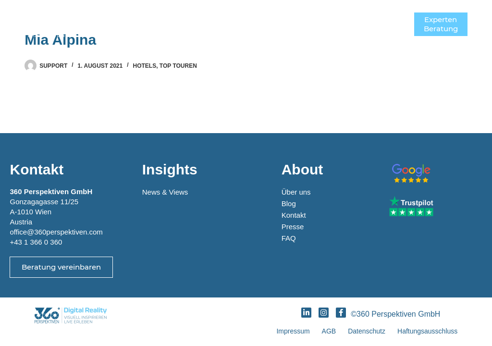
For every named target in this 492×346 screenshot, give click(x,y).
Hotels (145, 65)
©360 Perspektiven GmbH (397, 314)
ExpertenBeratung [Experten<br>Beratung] (441, 24)
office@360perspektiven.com (56, 232)
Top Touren (178, 65)
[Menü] (399, 24)
